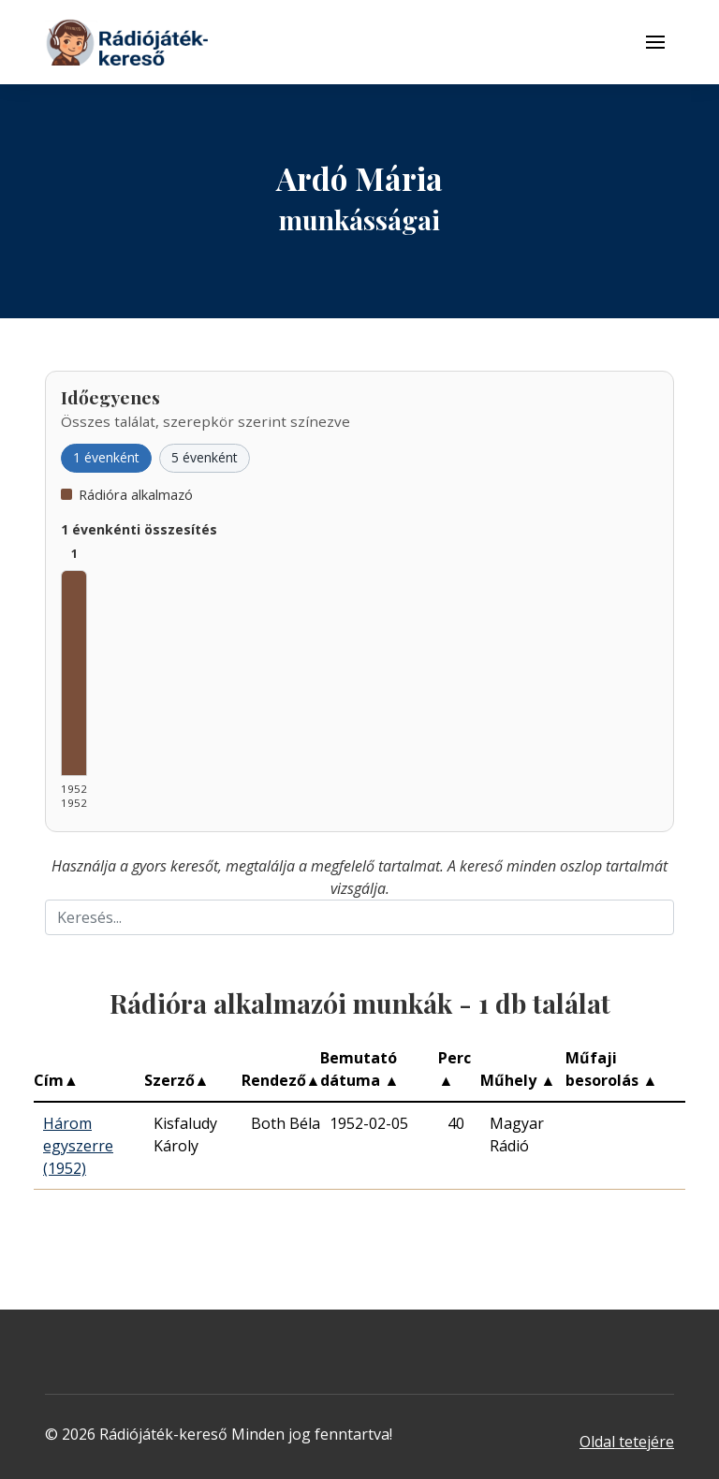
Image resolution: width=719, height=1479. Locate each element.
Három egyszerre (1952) (78, 1146)
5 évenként (204, 457)
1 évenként (106, 457)
